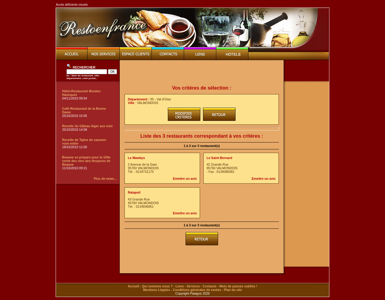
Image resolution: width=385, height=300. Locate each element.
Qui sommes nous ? (157, 286)
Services (193, 286)
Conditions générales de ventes (197, 290)
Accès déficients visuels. (72, 4)
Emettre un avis (185, 178)
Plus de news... (105, 178)
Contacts (210, 286)
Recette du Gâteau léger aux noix (87, 126)
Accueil (133, 286)
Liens (179, 286)
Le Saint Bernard (219, 158)
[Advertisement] (201, 73)
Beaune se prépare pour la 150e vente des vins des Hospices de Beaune (86, 160)
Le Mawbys (136, 158)
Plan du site (233, 290)
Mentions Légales (156, 290)
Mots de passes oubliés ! (238, 286)
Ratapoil (134, 192)
